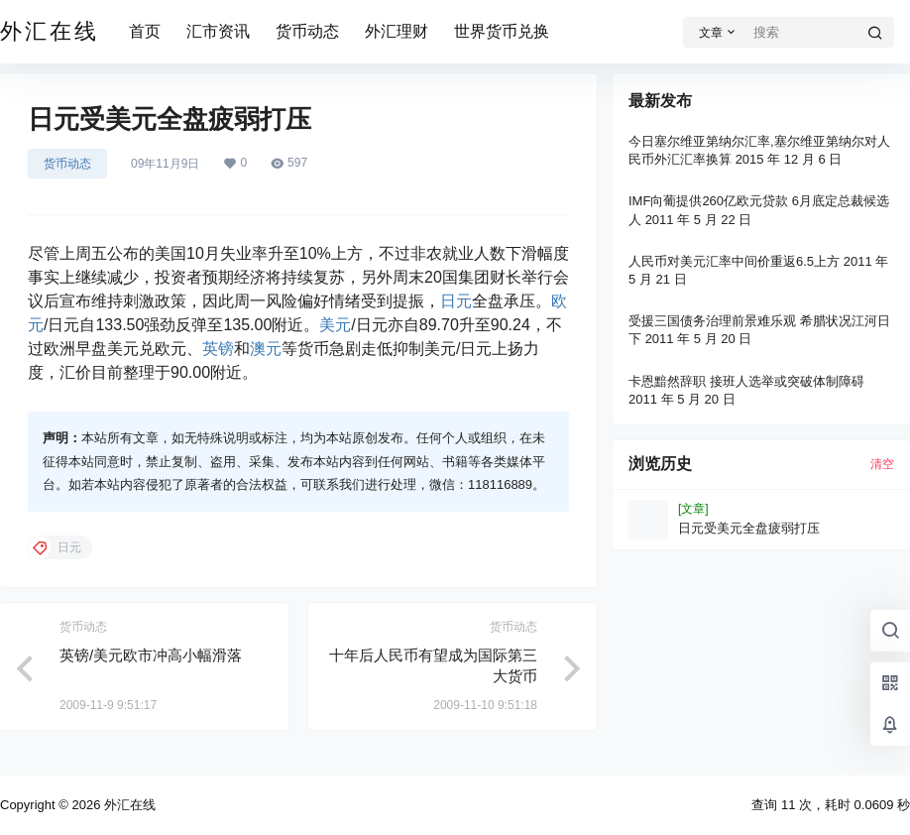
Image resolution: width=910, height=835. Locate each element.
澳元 (266, 348)
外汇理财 (396, 31)
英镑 (218, 348)
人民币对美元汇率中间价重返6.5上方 (734, 261)
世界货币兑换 (501, 31)
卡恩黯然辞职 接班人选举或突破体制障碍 (746, 381)
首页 (145, 31)
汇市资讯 (218, 31)
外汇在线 (128, 804)
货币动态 (307, 31)
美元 (335, 324)
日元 (456, 301)
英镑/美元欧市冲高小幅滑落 (150, 655)
